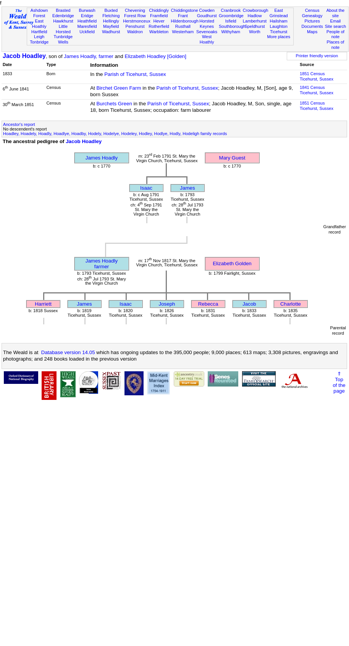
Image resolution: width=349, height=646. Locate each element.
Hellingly (111, 21)
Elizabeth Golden (232, 263)
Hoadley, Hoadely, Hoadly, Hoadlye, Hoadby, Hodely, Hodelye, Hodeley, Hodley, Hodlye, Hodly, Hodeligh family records (115, 133)
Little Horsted (63, 29)
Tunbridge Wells (63, 39)
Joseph (167, 304)
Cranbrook (231, 10)
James (187, 188)
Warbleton (158, 31)
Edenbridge (63, 15)
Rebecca (208, 304)
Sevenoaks (206, 31)
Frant (183, 15)
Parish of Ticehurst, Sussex (135, 74)
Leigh (39, 36)
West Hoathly (207, 39)
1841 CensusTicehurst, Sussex (316, 90)
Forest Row (135, 15)
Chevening (135, 10)
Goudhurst (207, 15)
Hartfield (39, 31)
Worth (254, 31)
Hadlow (254, 15)
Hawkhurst (63, 21)
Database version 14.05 (68, 352)
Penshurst (134, 26)
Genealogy (312, 15)
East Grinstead (279, 13)
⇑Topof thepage (339, 382)
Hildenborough (185, 21)
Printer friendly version (317, 55)
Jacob (249, 304)
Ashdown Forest (39, 13)
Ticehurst (278, 31)
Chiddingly (159, 10)
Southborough (232, 26)
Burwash (87, 10)
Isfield (230, 21)
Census (312, 10)
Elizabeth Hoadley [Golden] (155, 56)
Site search (335, 26)
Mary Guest (232, 158)
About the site (335, 13)
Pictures (312, 21)
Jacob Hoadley (24, 56)
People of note (335, 34)
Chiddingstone (184, 10)
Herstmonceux (136, 21)
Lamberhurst (255, 21)
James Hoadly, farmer (88, 56)
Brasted (63, 10)
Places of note (335, 45)
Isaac (146, 188)
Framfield (159, 15)
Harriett (43, 304)
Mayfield (111, 26)
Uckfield (87, 31)
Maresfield (87, 26)
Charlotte (290, 304)
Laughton (279, 26)
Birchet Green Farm (118, 88)
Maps (312, 31)
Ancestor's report (19, 124)
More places (278, 36)
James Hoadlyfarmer (102, 263)
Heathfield (87, 21)
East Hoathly (39, 24)
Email (335, 21)
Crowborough (255, 10)
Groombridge (231, 15)
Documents (312, 26)
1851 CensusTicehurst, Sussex (316, 76)
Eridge (87, 15)
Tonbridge (39, 42)
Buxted (111, 10)
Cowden (207, 10)
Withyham (230, 31)
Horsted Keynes (206, 24)
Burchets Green (114, 103)
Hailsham (279, 21)
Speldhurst (254, 26)
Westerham (183, 31)
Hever (159, 21)
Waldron (135, 31)
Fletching (111, 15)
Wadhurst (111, 31)
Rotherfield (159, 26)
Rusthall (183, 26)
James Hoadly (102, 158)
